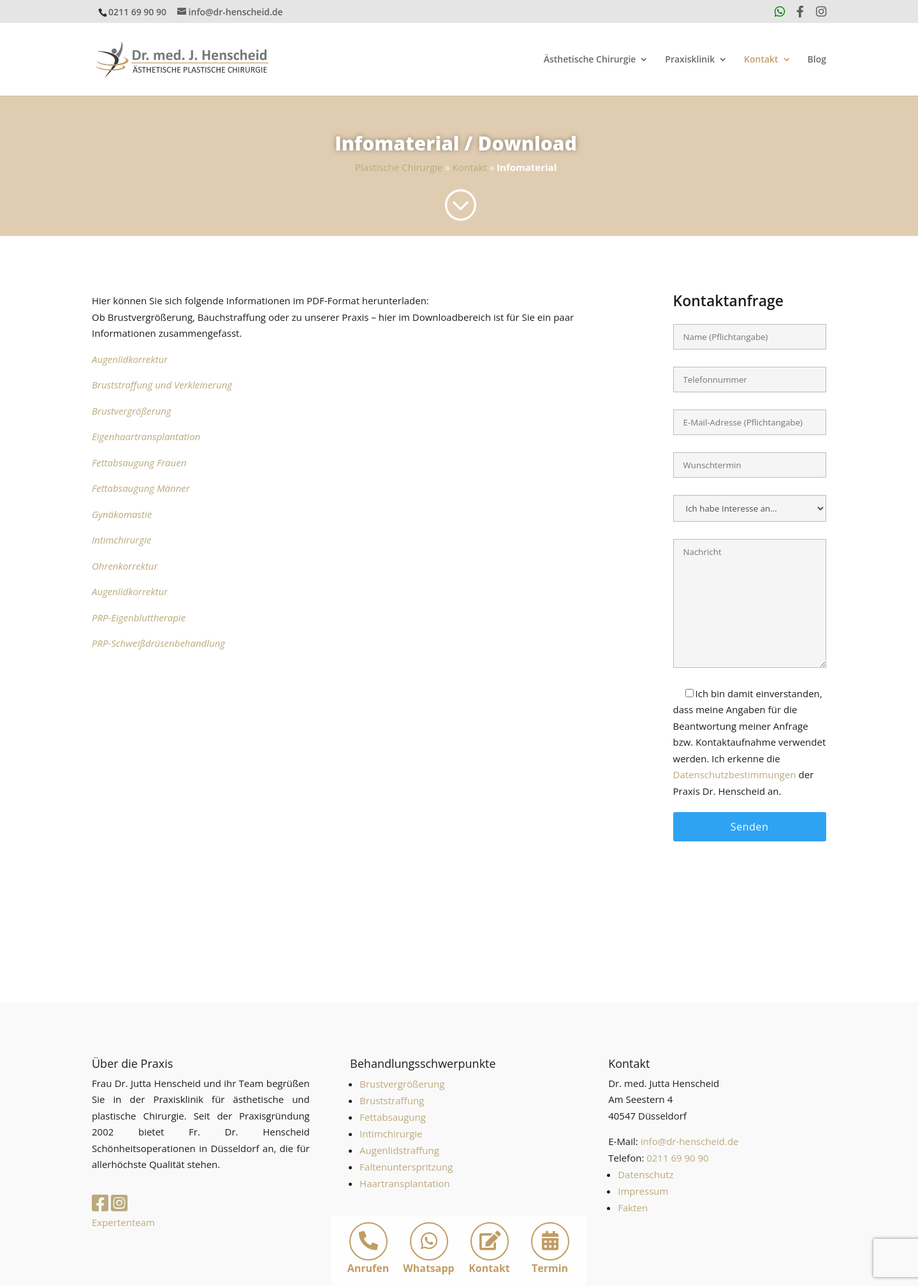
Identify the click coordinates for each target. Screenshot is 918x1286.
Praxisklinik (690, 60)
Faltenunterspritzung (406, 1166)
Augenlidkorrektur (130, 359)
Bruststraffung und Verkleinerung (162, 384)
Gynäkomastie (122, 514)
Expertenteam (123, 1222)
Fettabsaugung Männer (141, 488)
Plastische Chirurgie (399, 167)
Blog (817, 60)
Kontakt (761, 60)
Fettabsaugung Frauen (139, 462)
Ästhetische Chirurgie (590, 60)
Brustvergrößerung (131, 410)
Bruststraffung (392, 1100)
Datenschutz (645, 1174)
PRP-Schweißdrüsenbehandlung (158, 643)
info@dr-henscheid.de (690, 1141)
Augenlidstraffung (399, 1150)
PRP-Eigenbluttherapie (139, 617)
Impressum (643, 1191)
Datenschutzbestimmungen (734, 774)
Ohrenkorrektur (124, 565)
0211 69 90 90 (137, 12)
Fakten (633, 1207)
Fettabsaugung (393, 1117)
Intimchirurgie (121, 539)
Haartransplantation (405, 1183)
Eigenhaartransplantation (146, 436)
